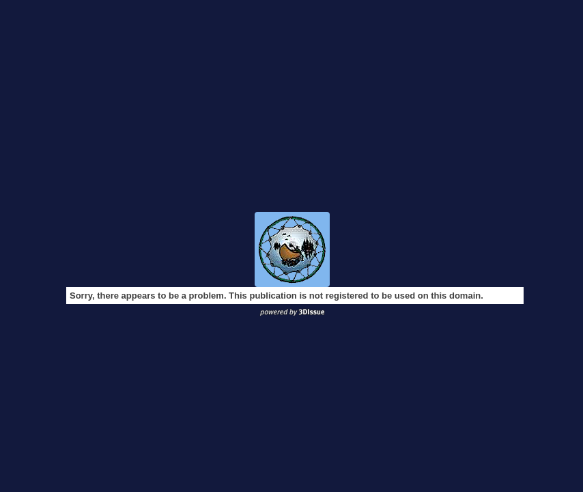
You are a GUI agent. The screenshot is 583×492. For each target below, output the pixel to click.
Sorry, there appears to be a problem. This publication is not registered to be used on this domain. (276, 295)
